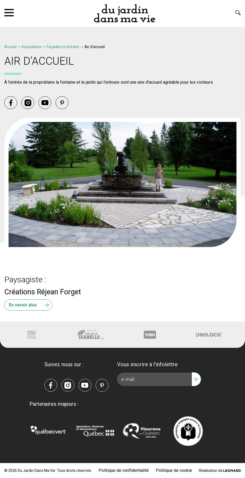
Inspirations (31, 47)
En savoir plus (30, 305)
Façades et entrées (63, 47)
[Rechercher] (238, 12)
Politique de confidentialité (124, 470)
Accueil (10, 47)
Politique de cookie (174, 470)
